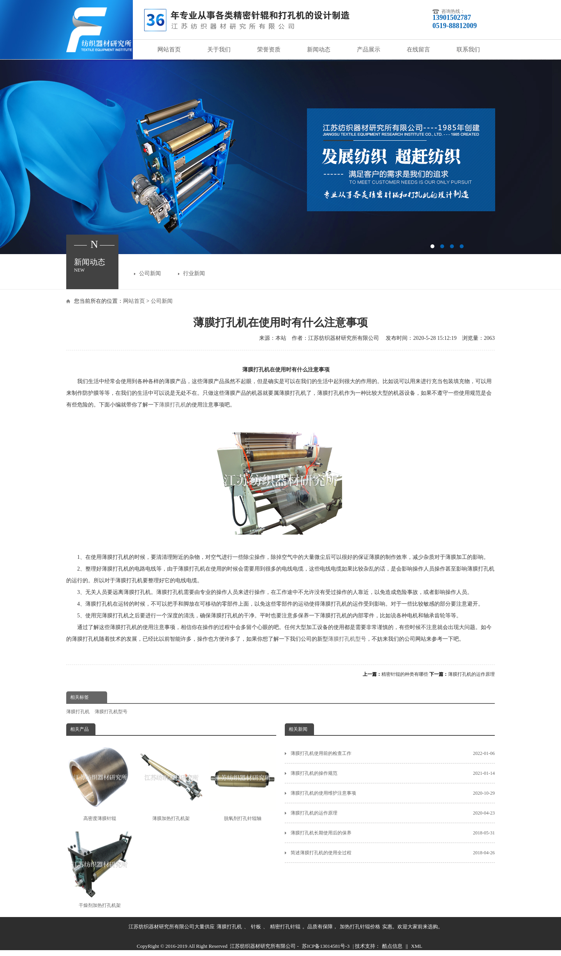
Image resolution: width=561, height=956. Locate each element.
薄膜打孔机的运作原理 (471, 674)
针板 (256, 926)
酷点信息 (392, 946)
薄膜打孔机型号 (347, 639)
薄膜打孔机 (172, 405)
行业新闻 (194, 273)
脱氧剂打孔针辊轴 (242, 782)
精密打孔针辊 (285, 926)
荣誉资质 (268, 49)
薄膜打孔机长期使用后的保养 (393, 833)
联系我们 (468, 49)
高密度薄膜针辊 (99, 782)
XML (416, 946)
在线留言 (418, 49)
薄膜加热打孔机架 (171, 782)
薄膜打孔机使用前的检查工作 (393, 753)
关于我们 (219, 49)
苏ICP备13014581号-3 (325, 946)
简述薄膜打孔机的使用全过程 (393, 852)
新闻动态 (318, 49)
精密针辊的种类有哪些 (404, 674)
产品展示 (368, 49)
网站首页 (169, 49)
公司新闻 (150, 273)
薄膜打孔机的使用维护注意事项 (393, 793)
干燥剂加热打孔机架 (99, 869)
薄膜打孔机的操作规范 (393, 773)
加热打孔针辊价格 (360, 926)
